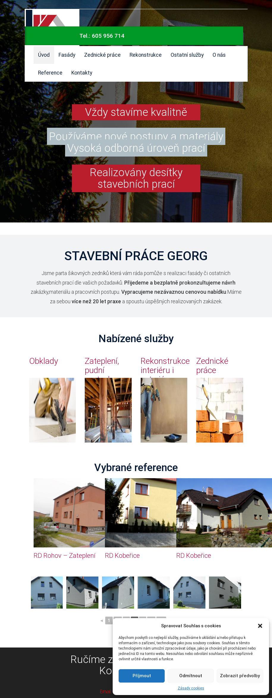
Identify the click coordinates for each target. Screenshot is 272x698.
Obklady (43, 361)
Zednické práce (102, 54)
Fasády (67, 54)
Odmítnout (190, 675)
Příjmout (142, 675)
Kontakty (81, 72)
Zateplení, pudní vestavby (102, 370)
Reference (50, 72)
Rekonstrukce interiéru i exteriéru (165, 370)
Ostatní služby (187, 54)
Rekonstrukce (146, 54)
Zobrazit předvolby (240, 675)
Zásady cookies (191, 688)
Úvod (44, 54)
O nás (219, 54)
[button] (260, 626)
